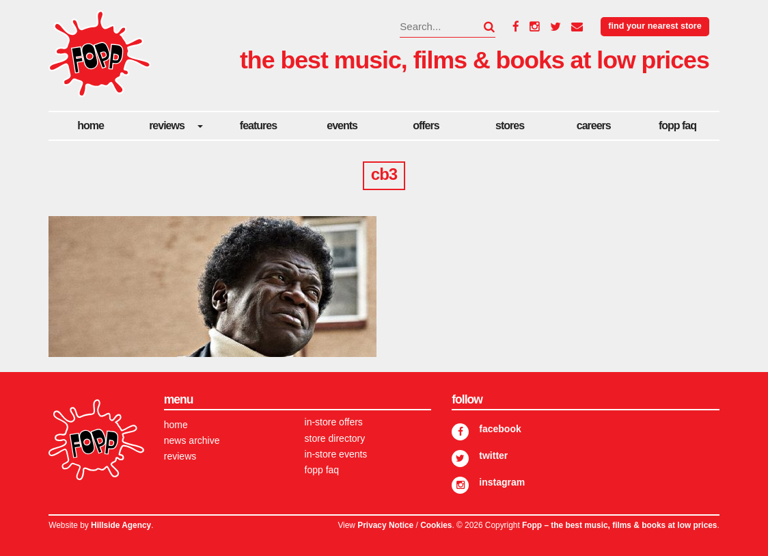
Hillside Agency (121, 525)
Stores (509, 125)
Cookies (436, 525)
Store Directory (335, 438)
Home (90, 125)
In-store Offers (334, 421)
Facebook (500, 428)
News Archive (192, 440)
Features (258, 125)
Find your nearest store (654, 26)
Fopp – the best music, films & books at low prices (619, 525)
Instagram (502, 482)
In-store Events (336, 454)
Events (342, 125)
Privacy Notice (385, 525)
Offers (426, 125)
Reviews (166, 125)
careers (594, 125)
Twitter (493, 455)
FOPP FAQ (677, 125)
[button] (481, 26)
